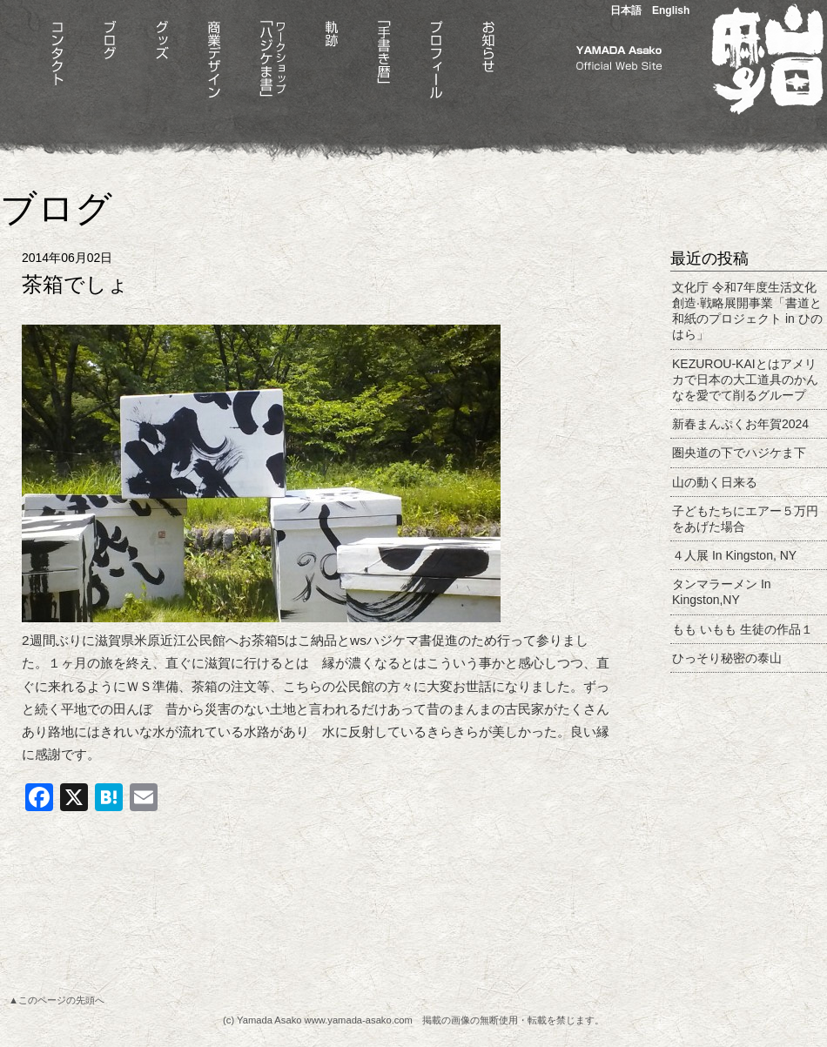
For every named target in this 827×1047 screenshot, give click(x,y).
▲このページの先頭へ (56, 1000)
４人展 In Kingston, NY (734, 555)
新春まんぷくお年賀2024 (740, 424)
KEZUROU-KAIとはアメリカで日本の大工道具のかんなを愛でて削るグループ (745, 379)
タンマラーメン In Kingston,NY (721, 592)
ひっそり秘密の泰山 (727, 658)
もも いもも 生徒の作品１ (742, 629)
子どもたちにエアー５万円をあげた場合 (745, 519)
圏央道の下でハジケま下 (739, 453)
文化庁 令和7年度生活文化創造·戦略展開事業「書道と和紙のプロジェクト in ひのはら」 (747, 311)
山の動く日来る (714, 482)
